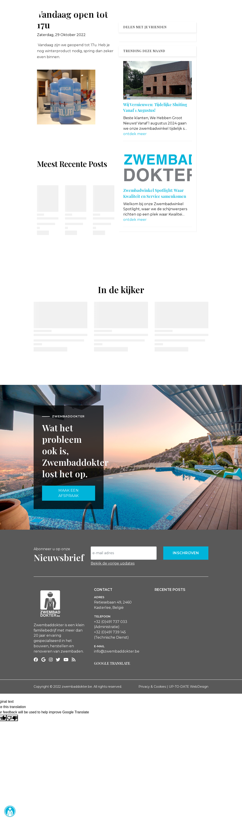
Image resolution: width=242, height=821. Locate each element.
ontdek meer (135, 134)
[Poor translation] (12, 718)
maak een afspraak (68, 493)
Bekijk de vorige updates (112, 563)
